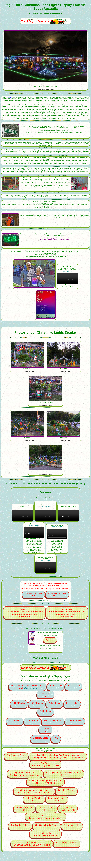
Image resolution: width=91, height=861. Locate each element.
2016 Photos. (45, 712)
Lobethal (10, 97)
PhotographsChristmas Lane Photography (45, 834)
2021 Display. (46, 694)
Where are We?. (75, 721)
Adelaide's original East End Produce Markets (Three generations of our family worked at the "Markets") (58, 756)
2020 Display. (19, 704)
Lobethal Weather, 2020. (56, 799)
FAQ (52, 207)
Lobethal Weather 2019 (24, 808)
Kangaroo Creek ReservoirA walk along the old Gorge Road (25, 773)
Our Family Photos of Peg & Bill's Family (45, 764)
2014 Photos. (32, 721)
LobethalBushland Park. (68, 808)
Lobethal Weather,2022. (66, 791)
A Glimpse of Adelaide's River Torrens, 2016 (63, 773)
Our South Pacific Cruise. (46, 826)
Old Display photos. (53, 721)
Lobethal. (45, 729)
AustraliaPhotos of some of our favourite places (45, 816)
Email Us (50, 640)
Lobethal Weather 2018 (46, 808)
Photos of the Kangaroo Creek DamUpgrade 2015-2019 (45, 781)
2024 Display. (56, 686)
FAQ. (56, 739)
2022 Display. (74, 686)
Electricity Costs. (40, 739)
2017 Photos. (72, 704)
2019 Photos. (37, 704)
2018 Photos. (54, 704)
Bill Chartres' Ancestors (66, 843)
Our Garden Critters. (20, 826)
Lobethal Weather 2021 (34, 799)
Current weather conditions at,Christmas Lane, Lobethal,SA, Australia (34, 791)
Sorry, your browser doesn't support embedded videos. (67, 278)
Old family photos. (72, 826)
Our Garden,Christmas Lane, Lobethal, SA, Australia (32, 843)
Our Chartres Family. (16, 756)
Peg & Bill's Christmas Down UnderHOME (27, 686)
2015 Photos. (15, 721)
